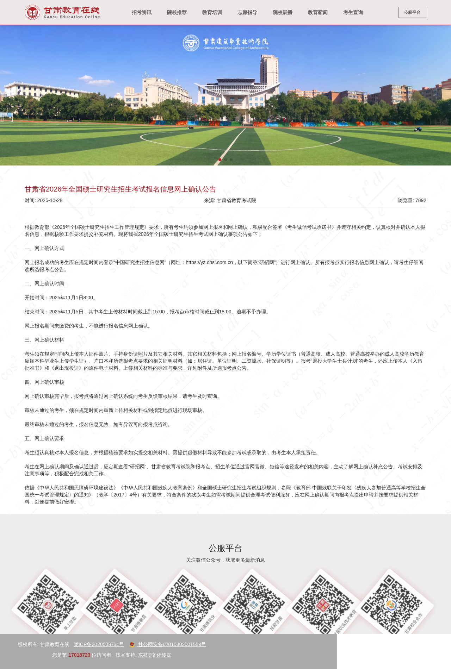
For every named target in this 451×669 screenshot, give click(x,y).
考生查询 (353, 12)
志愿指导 (247, 12)
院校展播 (282, 12)
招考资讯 (142, 12)
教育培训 (212, 12)
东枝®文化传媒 (33, 655)
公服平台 (412, 12)
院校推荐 (177, 12)
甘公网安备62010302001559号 (46, 644)
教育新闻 (318, 12)
